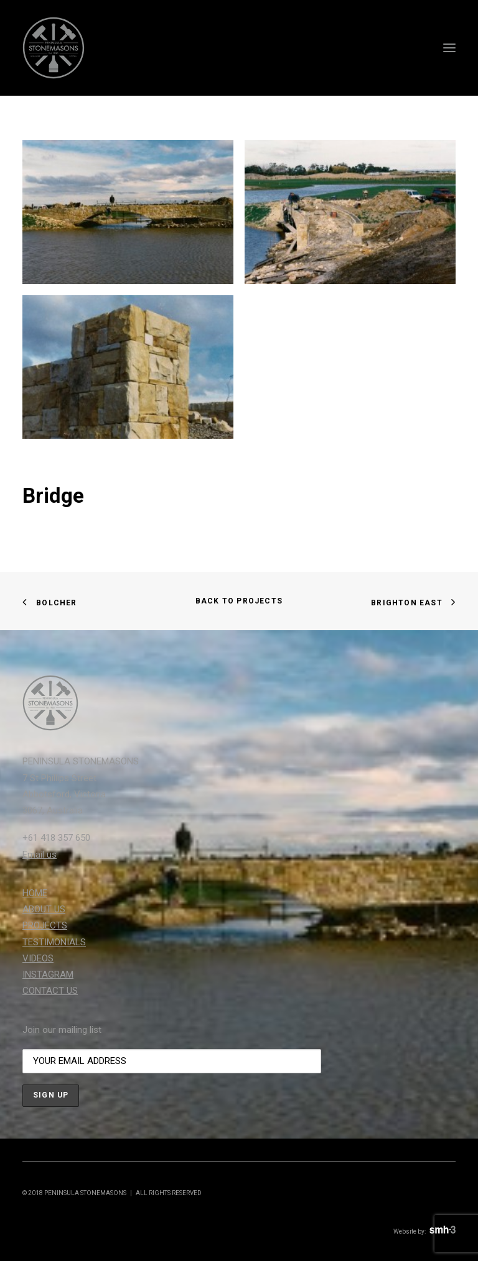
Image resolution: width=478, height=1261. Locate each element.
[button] (449, 48)
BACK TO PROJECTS (239, 601)
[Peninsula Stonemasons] (53, 48)
